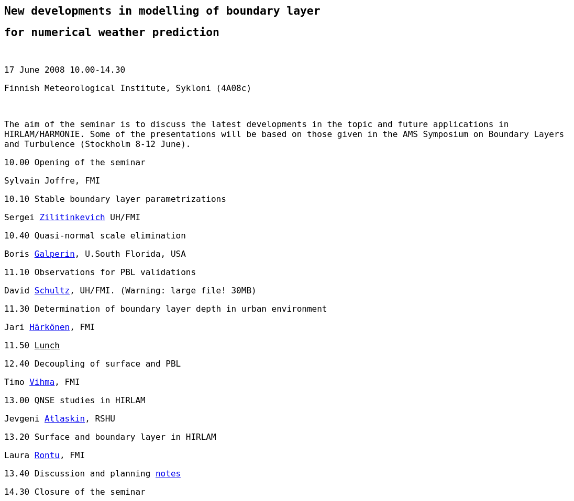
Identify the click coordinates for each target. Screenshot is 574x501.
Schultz (52, 290)
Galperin (55, 254)
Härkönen (49, 327)
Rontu (47, 455)
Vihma (41, 382)
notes (168, 474)
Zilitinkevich (72, 217)
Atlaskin (65, 419)
